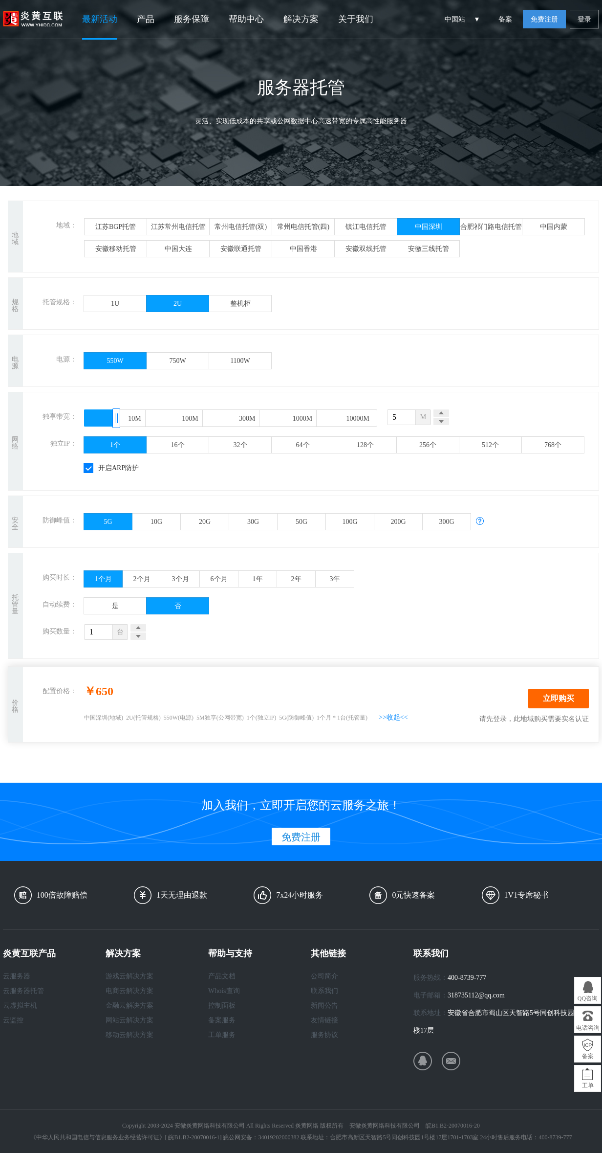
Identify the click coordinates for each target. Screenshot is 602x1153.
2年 (296, 579)
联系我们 (324, 991)
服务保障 (191, 19)
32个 (240, 445)
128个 (365, 445)
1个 (115, 445)
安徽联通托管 (240, 248)
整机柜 (240, 303)
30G (253, 521)
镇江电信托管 (366, 226)
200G (398, 521)
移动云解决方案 (129, 1035)
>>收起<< (393, 717)
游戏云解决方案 (129, 976)
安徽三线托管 (428, 248)
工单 (588, 1085)
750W (177, 360)
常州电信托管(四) (303, 226)
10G (156, 521)
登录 (584, 19)
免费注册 (544, 19)
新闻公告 (324, 1005)
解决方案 (301, 19)
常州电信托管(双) (241, 226)
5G (108, 521)
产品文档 (222, 976)
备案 (505, 19)
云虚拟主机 (20, 1005)
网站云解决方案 (129, 1020)
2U (177, 303)
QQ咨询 (588, 998)
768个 (552, 445)
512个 (490, 445)
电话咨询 (588, 1027)
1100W (240, 360)
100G (349, 521)
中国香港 (303, 248)
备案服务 (222, 1020)
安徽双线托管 (366, 248)
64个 (303, 445)
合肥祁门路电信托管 (491, 226)
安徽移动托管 (115, 248)
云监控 (13, 1020)
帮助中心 (246, 19)
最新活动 (99, 19)
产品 (145, 19)
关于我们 (355, 19)
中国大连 (178, 248)
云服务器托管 (23, 991)
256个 (427, 445)
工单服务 (222, 1035)
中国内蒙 (553, 226)
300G (446, 521)
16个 (178, 445)
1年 (258, 579)
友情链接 (324, 1020)
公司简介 (324, 976)
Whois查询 (224, 991)
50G (301, 521)
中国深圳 (428, 226)
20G (205, 521)
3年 (335, 579)
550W (115, 360)
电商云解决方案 (129, 991)
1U (115, 303)
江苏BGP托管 (115, 226)
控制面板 (222, 1005)
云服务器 (16, 976)
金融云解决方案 (129, 1005)
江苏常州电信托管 (178, 226)
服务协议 (324, 1035)
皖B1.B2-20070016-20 (453, 1125)
